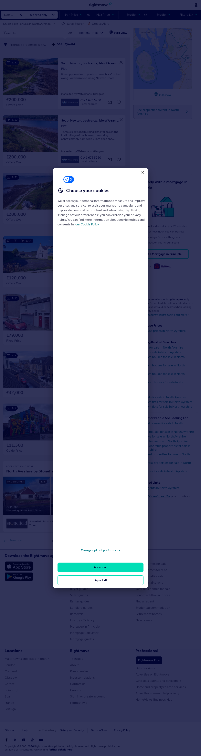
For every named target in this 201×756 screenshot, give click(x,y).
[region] (100, 378)
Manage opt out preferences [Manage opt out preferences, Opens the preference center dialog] (100, 550)
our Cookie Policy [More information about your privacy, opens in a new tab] (87, 224)
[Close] (142, 172)
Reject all (100, 580)
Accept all (100, 567)
